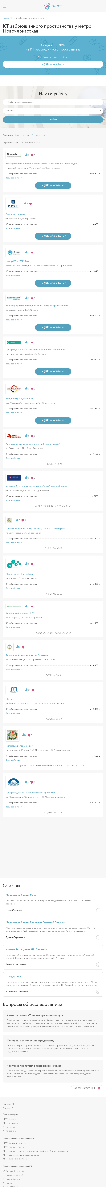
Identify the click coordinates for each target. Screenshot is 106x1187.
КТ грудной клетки (12, 1179)
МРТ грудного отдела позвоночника (21, 1155)
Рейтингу (33, 142)
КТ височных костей (13, 1175)
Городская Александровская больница (27, 655)
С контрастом (38, 135)
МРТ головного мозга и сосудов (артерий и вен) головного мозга (35, 1151)
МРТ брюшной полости (14, 1143)
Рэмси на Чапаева (15, 214)
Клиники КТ (8, 1108)
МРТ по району (10, 1123)
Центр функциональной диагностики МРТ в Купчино (35, 349)
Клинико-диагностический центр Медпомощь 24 (33, 444)
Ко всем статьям (84, 1088)
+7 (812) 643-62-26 (101, 6)
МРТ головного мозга (13, 1147)
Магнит (10, 699)
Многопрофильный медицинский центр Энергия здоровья (38, 305)
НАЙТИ (53, 119)
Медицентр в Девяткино (19, 398)
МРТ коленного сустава (15, 1158)
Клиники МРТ (9, 1104)
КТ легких (7, 1183)
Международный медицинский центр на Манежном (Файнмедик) (42, 163)
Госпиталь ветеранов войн (20, 745)
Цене (23, 142)
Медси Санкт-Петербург (19, 574)
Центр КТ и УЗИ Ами (17, 261)
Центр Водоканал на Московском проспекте (30, 792)
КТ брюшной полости (13, 1171)
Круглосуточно (22, 135)
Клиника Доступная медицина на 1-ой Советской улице (36, 486)
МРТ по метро (10, 1119)
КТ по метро (9, 1127)
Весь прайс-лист (14, 178)
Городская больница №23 (20, 613)
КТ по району (9, 1130)
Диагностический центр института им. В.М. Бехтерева (35, 528)
